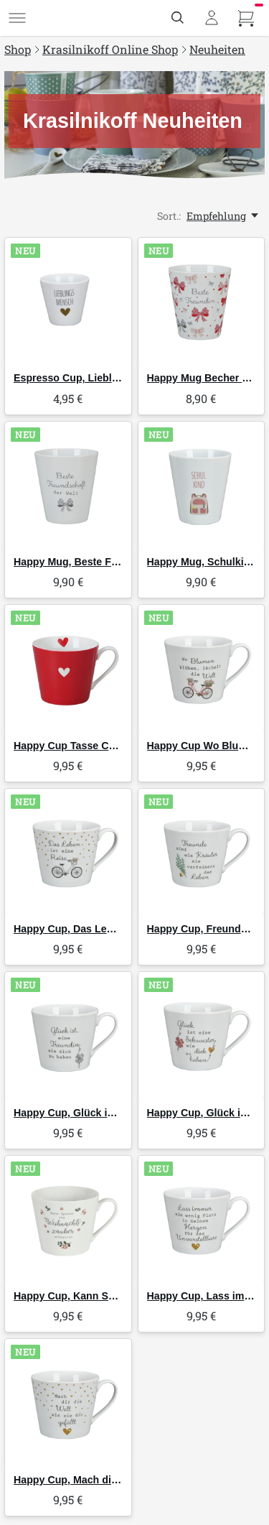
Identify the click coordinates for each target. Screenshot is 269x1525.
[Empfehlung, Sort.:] (223, 216)
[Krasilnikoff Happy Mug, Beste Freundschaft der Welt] (68, 485)
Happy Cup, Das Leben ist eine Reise (103, 929)
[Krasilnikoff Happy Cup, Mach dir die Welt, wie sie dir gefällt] (68, 1402)
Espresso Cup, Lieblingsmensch (92, 378)
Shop (17, 49)
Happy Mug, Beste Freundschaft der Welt (113, 561)
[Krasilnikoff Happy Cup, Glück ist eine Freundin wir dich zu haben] (68, 1035)
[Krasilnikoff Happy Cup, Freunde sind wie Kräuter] (201, 852)
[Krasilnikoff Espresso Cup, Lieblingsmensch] (68, 301)
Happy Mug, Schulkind (201, 561)
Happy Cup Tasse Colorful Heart (91, 745)
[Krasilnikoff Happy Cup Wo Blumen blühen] (201, 668)
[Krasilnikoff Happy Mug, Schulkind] (201, 485)
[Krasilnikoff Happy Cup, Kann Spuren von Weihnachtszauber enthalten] (68, 1219)
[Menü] (17, 18)
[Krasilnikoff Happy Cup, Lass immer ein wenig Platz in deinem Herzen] (201, 1219)
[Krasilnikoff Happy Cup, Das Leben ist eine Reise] (68, 852)
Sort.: (169, 216)
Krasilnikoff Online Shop (110, 49)
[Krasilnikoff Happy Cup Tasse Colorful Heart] (68, 668)
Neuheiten (217, 49)
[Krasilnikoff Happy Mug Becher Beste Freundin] (201, 301)
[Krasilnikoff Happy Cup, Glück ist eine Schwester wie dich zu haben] (201, 1035)
